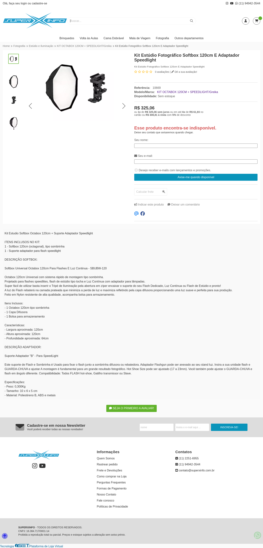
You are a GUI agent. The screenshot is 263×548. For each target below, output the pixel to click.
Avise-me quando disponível (196, 177)
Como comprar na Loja (112, 476)
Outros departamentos (188, 38)
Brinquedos (66, 38)
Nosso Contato (106, 494)
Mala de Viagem (139, 38)
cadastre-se (39, 3)
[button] (30, 106)
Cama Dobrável (114, 38)
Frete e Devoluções (109, 470)
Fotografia (162, 38)
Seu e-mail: (143, 155)
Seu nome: (141, 140)
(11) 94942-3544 (247, 3)
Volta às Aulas (89, 38)
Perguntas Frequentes (111, 482)
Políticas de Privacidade (112, 506)
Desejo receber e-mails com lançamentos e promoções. (175, 170)
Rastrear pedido (107, 464)
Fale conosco (105, 500)
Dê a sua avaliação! (184, 71)
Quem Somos (106, 458)
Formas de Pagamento (112, 488)
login (24, 3)
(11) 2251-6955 (187, 458)
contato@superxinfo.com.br (194, 470)
